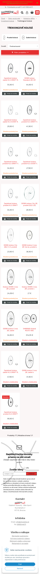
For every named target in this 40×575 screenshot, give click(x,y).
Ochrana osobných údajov (20, 538)
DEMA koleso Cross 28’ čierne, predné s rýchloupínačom (29, 247)
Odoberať (31, 474)
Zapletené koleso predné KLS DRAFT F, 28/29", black (29, 122)
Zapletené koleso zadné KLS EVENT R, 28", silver (10, 122)
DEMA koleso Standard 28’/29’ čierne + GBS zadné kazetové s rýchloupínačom (29, 80)
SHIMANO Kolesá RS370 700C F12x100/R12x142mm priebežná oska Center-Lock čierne (29, 330)
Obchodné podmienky (20, 536)
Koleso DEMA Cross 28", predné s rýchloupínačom (29, 289)
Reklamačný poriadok (20, 543)
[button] (22, 12)
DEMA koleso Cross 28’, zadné (10, 329)
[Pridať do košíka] (10, 93)
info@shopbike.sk (22, 522)
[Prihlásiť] (27, 12)
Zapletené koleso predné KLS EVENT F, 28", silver (29, 163)
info (27, 468)
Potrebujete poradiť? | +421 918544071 (20, 7)
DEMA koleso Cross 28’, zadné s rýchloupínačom (29, 372)
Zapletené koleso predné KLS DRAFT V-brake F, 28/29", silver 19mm (10, 205)
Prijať (20, 564)
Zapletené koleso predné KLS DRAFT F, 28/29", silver (10, 163)
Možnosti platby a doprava (20, 541)
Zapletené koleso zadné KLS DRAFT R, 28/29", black (10, 80)
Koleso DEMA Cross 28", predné (10, 288)
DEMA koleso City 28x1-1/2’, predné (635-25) (10, 247)
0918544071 (21, 524)
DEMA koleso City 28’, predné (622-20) (29, 204)
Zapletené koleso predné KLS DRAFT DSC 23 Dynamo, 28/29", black (10, 414)
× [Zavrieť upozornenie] (37, 3)
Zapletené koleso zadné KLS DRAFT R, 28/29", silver (10, 372)
